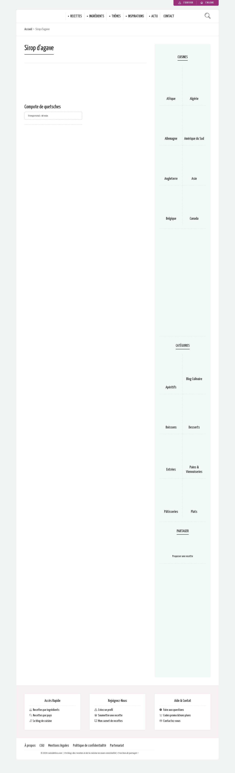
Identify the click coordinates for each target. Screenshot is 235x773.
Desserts (194, 427)
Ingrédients (96, 16)
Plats (194, 512)
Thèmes (116, 16)
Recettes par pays (42, 715)
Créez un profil (105, 709)
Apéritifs (171, 387)
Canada (194, 218)
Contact (169, 16)
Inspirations (136, 16)
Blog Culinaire (194, 379)
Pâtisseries (171, 512)
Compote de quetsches (42, 106)
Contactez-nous (171, 721)
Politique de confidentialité (89, 745)
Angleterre (171, 179)
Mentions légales (58, 745)
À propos (30, 745)
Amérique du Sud (194, 139)
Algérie (194, 99)
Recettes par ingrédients (46, 709)
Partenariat (117, 745)
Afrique (171, 99)
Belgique (171, 218)
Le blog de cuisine (42, 721)
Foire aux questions (173, 709)
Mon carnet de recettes (110, 721)
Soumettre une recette (110, 715)
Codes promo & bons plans (177, 715)
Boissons (171, 427)
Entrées (171, 469)
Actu (154, 16)
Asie (194, 179)
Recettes (76, 16)
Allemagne (171, 139)
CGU (41, 745)
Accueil (28, 29)
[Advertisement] (183, 284)
